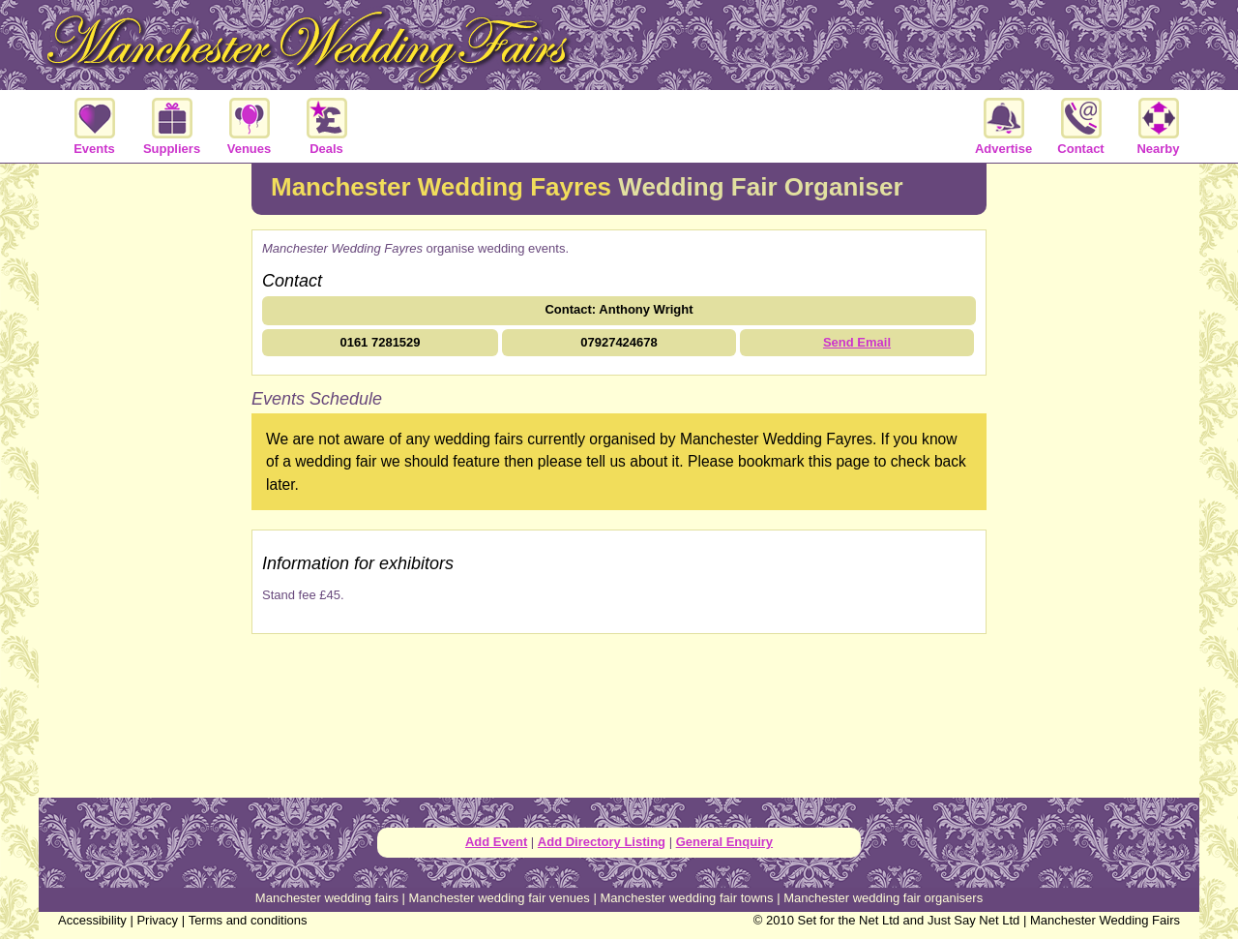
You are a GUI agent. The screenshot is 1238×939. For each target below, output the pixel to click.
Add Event (496, 841)
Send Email (857, 342)
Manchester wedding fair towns (686, 898)
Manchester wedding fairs (326, 898)
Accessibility (92, 920)
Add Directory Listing (601, 841)
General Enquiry (724, 841)
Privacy (157, 920)
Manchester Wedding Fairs (1105, 920)
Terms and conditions (248, 920)
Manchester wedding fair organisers (883, 898)
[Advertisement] (145, 478)
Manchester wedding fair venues (499, 898)
